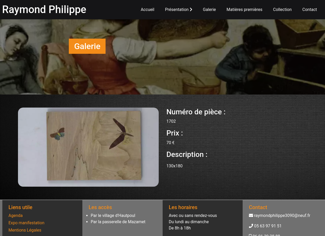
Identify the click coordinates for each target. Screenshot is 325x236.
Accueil (147, 9)
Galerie (209, 9)
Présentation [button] (178, 9)
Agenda (16, 215)
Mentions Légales (25, 230)
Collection (282, 9)
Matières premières (244, 9)
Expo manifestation (27, 222)
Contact (309, 9)
